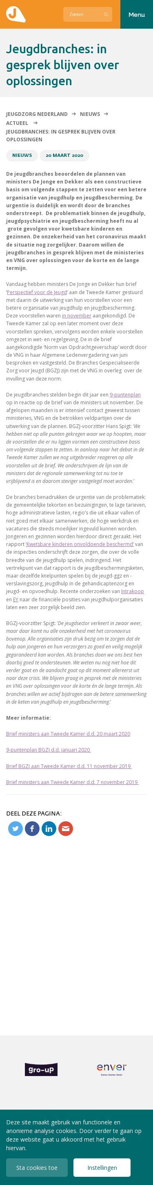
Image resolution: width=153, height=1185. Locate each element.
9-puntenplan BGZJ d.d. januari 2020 (48, 749)
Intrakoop (132, 591)
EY (15, 599)
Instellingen (102, 1167)
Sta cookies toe (37, 1167)
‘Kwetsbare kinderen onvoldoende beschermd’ (80, 544)
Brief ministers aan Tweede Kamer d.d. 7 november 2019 (72, 782)
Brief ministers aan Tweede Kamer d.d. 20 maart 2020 (68, 733)
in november (76, 315)
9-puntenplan (125, 394)
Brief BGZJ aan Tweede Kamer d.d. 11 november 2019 (69, 766)
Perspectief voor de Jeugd (37, 292)
